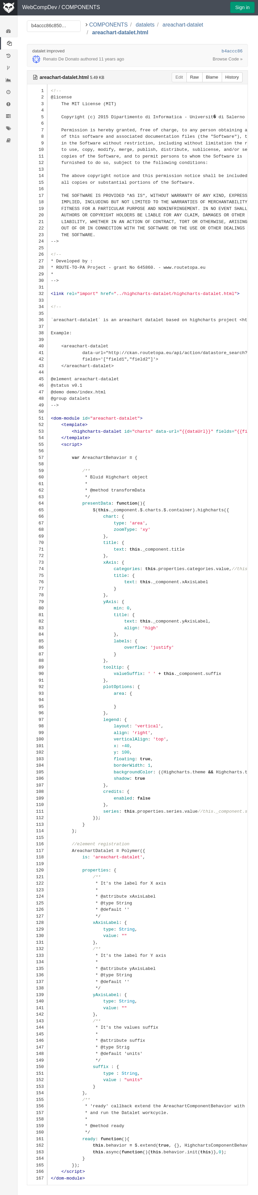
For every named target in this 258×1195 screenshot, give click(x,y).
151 (37, 1073)
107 (37, 785)
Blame (212, 77)
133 (37, 955)
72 (37, 555)
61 (37, 483)
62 (37, 490)
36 (37, 320)
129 (37, 929)
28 (37, 267)
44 (37, 372)
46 (37, 385)
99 (37, 732)
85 (37, 641)
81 (37, 614)
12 (37, 162)
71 (37, 549)
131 (37, 942)
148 (37, 1053)
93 (37, 693)
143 (37, 1021)
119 (37, 863)
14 (37, 175)
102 (37, 752)
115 (37, 837)
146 (37, 1040)
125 (37, 903)
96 (37, 713)
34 (37, 306)
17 (37, 195)
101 (37, 746)
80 (37, 608)
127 (37, 916)
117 (37, 850)
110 (37, 804)
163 (37, 1152)
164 (37, 1158)
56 (37, 451)
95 (37, 706)
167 (37, 1178)
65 (37, 510)
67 (37, 523)
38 (37, 333)
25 (37, 248)
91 (37, 680)
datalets (145, 25)
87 (37, 654)
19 (37, 208)
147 (37, 1047)
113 (37, 824)
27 (37, 261)
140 (37, 1001)
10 (37, 149)
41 (37, 352)
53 (37, 431)
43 (37, 366)
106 (37, 778)
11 (37, 156)
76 (37, 582)
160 (37, 1132)
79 (37, 601)
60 (37, 477)
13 (37, 169)
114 (37, 831)
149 (37, 1060)
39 (37, 339)
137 (37, 981)
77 (37, 588)
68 (37, 529)
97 (37, 719)
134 (37, 962)
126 (37, 909)
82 (37, 621)
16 (37, 188)
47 (37, 392)
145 (37, 1034)
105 (37, 772)
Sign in (242, 7)
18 (37, 202)
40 (37, 346)
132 (37, 948)
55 (37, 444)
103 (37, 759)
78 (37, 595)
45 (37, 379)
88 (37, 660)
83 (37, 628)
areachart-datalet (183, 25)
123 (37, 890)
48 (37, 398)
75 (37, 575)
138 (37, 988)
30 (37, 280)
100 (37, 739)
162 (37, 1145)
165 (37, 1165)
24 (37, 241)
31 (37, 287)
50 (37, 411)
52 (37, 424)
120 (37, 870)
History (232, 77)
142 (37, 1014)
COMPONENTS (80, 7)
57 (37, 457)
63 (37, 497)
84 (37, 634)
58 (37, 464)
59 (37, 470)
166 (37, 1171)
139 (37, 994)
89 (37, 667)
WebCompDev (39, 7)
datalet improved (48, 50)
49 (37, 405)
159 (37, 1125)
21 (37, 221)
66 (37, 516)
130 (37, 935)
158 (37, 1119)
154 (37, 1093)
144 (37, 1027)
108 (37, 791)
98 (37, 726)
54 (37, 437)
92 (37, 686)
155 (37, 1099)
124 (37, 896)
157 (37, 1112)
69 (37, 536)
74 (37, 568)
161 (37, 1139)
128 (37, 922)
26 (37, 254)
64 (37, 503)
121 (37, 877)
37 (37, 326)
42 (37, 359)
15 (37, 182)
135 (37, 968)
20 (37, 215)
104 (37, 765)
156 (37, 1106)
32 (37, 293)
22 (37, 228)
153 (37, 1086)
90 (37, 673)
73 (37, 562)
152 (37, 1079)
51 (37, 418)
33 (37, 300)
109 (37, 798)
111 (37, 811)
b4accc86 (232, 51)
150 (37, 1066)
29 (37, 274)
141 (37, 1008)
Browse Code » (228, 58)
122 (37, 883)
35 (37, 313)
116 (37, 844)
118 (37, 857)
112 (37, 817)
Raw (194, 77)
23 (37, 235)
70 (37, 542)
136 (37, 975)
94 (37, 699)
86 (37, 647)
